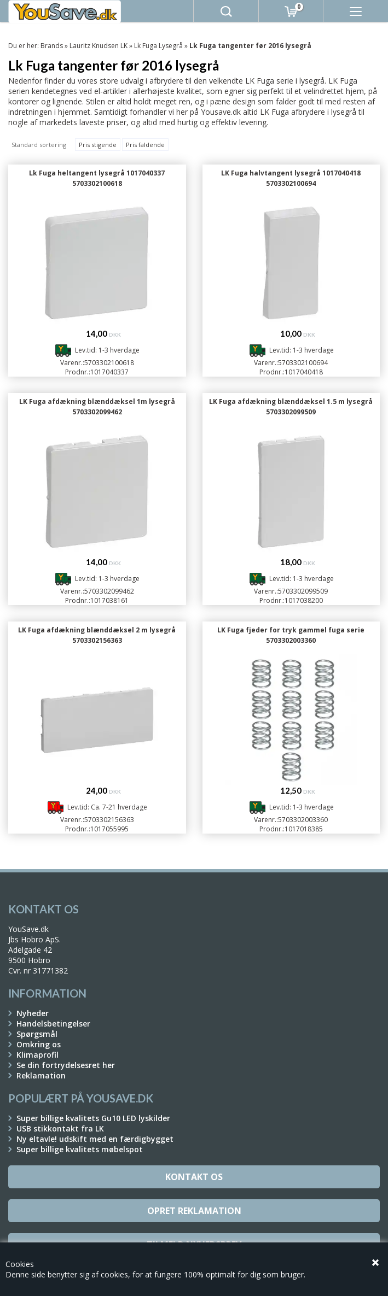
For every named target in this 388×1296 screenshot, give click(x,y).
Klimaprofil (37, 1054)
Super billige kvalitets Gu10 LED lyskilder (93, 1118)
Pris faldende (145, 144)
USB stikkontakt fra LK (60, 1128)
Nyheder (32, 1013)
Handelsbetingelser (53, 1023)
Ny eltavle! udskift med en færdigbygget (94, 1139)
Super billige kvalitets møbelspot (79, 1149)
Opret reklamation (194, 1211)
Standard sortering (38, 144)
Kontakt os (194, 1177)
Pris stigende (98, 144)
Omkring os (38, 1044)
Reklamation (41, 1075)
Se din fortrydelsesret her (65, 1065)
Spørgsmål (36, 1034)
